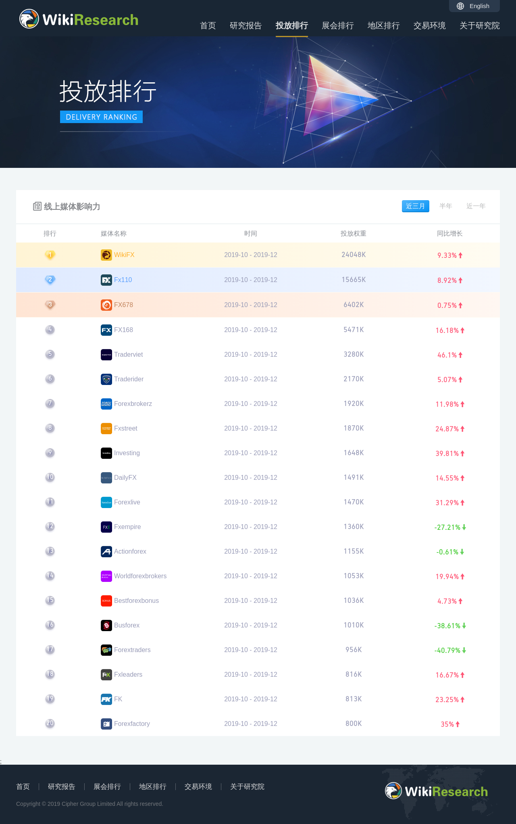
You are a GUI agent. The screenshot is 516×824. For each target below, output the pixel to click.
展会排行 (338, 25)
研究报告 (246, 25)
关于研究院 (480, 25)
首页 (208, 25)
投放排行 (292, 29)
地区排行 (384, 25)
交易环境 (430, 25)
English (479, 5)
